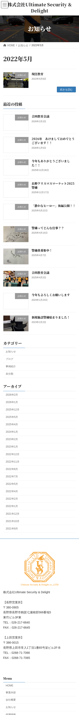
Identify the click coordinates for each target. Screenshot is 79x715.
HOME (9, 685)
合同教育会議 (40, 116)
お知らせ (11, 351)
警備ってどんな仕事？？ (48, 228)
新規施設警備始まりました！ (51, 317)
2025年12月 (12, 409)
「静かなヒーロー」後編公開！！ (54, 206)
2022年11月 (12, 461)
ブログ (9, 359)
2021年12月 (12, 513)
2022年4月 (12, 491)
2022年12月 (12, 454)
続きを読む (66, 89)
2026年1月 (12, 402)
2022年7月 (12, 476)
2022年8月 (12, 469)
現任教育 (37, 74)
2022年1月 (12, 506)
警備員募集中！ (42, 250)
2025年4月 (12, 424)
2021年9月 (12, 528)
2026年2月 (12, 394)
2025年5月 (12, 417)
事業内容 (11, 692)
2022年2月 (12, 498)
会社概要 (11, 699)
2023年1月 (12, 446)
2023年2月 (12, 439)
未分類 (9, 374)
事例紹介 (11, 366)
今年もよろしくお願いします (51, 295)
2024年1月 (12, 432)
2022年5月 (12, 483)
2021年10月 (12, 521)
